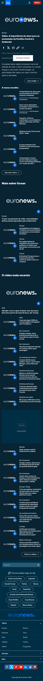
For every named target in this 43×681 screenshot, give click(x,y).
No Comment (24, 331)
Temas (4, 623)
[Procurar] (21, 565)
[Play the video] (21, 19)
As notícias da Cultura (27, 357)
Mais (3, 659)
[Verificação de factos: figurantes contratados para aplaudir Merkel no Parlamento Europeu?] (30, 532)
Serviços (5, 653)
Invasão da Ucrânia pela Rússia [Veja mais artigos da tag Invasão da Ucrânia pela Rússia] (21, 594)
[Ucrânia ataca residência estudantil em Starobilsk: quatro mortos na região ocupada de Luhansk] (30, 506)
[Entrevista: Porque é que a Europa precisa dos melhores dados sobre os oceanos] (30, 259)
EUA (3, 308)
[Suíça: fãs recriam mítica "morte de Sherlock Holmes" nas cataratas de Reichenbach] (30, 519)
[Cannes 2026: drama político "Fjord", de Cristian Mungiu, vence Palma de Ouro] (30, 363)
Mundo (22, 447)
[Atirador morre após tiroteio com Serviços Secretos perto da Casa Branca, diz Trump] (21, 312)
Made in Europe (25, 540)
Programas (27, 646)
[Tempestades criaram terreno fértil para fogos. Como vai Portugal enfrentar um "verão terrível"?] (30, 162)
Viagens (5, 642)
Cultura (25, 642)
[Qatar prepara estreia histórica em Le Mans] (30, 453)
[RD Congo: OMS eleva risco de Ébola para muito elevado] (30, 403)
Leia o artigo (32, 81)
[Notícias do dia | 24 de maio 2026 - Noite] (30, 135)
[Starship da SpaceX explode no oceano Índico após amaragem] (30, 350)
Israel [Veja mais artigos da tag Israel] (14, 589)
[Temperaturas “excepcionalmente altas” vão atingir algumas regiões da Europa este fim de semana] (30, 149)
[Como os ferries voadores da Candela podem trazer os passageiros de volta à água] (30, 545)
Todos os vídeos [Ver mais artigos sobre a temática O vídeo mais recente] (30, 554)
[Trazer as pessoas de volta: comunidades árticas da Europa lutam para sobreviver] (21, 220)
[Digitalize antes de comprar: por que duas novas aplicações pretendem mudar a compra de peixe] (30, 109)
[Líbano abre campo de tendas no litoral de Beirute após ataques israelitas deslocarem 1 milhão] (30, 479)
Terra (25, 633)
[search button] (38, 565)
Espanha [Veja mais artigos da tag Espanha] (31, 579)
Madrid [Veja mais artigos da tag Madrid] (13, 605)
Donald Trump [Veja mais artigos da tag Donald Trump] (10, 584)
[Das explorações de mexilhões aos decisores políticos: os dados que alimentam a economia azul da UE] (30, 245)
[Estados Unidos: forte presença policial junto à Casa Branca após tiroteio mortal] (30, 336)
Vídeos (4, 646)
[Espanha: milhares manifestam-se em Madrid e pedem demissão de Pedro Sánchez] (30, 122)
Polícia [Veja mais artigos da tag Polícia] (24, 584)
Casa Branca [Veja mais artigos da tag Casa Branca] (29, 600)
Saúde (25, 637)
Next (3, 637)
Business (5, 633)
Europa (4, 628)
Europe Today (24, 487)
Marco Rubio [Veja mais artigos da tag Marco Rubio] (27, 605)
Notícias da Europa (26, 370)
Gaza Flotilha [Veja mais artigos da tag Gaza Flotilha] (13, 600)
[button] (12, 172)
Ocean (4, 216)
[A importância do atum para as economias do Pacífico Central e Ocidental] (30, 96)
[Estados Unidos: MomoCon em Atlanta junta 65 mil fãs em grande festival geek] (30, 466)
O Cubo (22, 526)
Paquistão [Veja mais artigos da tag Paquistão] (27, 589)
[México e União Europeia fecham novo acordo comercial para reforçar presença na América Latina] (30, 376)
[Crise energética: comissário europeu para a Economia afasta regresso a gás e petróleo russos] (30, 492)
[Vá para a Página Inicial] (8, 2)
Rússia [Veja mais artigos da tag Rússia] (35, 584)
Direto (37, 3)
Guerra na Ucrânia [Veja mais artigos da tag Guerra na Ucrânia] (15, 579)
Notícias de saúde (26, 397)
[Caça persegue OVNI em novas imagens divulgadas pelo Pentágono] (30, 323)
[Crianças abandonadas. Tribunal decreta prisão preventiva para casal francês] (30, 390)
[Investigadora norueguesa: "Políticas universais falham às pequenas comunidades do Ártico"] (30, 231)
